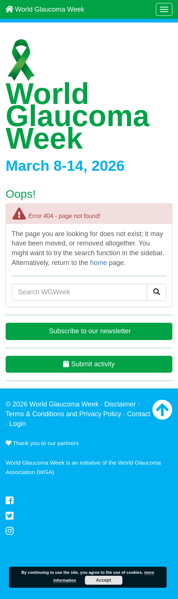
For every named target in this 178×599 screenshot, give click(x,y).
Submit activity (89, 364)
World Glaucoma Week (45, 9)
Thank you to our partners (42, 443)
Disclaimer (120, 404)
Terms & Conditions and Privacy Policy (63, 414)
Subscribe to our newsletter (89, 331)
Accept (103, 580)
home (98, 262)
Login (17, 423)
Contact (138, 414)
